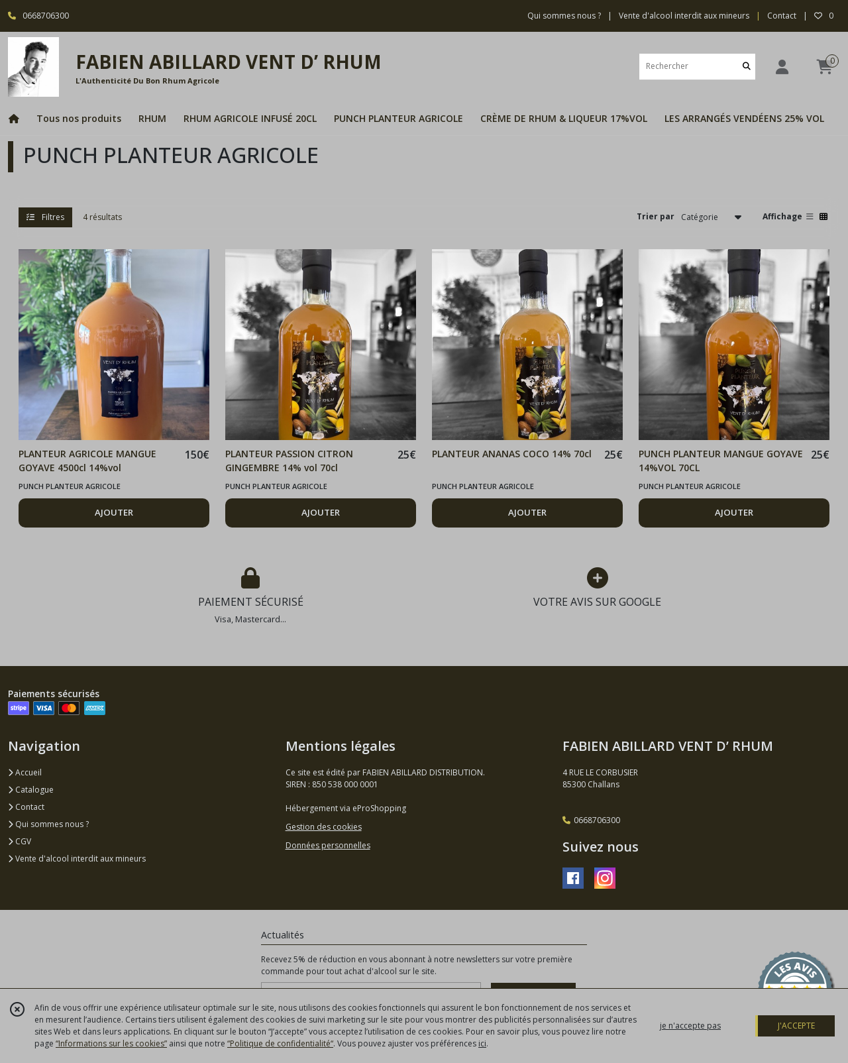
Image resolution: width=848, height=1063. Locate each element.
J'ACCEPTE (796, 1025)
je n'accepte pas (690, 1025)
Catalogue (31, 789)
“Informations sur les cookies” (111, 1043)
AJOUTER (114, 512)
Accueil (25, 772)
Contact (781, 15)
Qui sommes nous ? (48, 824)
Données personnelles (328, 845)
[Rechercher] (746, 67)
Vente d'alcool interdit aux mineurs (77, 858)
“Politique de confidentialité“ (280, 1043)
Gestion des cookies (324, 826)
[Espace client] (782, 66)
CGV (19, 841)
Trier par (655, 216)
